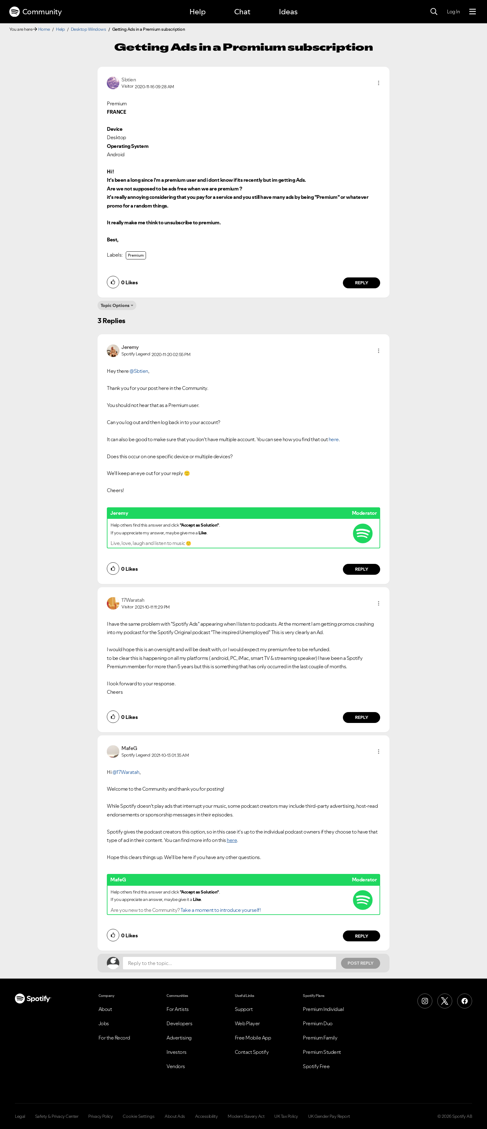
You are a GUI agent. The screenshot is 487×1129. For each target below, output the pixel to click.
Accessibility (206, 1116)
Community (35, 12)
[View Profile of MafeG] (129, 748)
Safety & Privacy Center (57, 1116)
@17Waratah (125, 772)
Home (44, 29)
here (334, 439)
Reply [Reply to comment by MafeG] (361, 936)
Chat (242, 12)
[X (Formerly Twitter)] (444, 1001)
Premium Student (322, 1052)
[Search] (434, 12)
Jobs (103, 1023)
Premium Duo (318, 1023)
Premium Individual (323, 1009)
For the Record (114, 1037)
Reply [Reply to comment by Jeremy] (361, 569)
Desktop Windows (88, 29)
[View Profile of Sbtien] (128, 79)
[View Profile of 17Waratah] (132, 599)
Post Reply (361, 963)
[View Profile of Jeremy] (130, 347)
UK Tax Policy (286, 1116)
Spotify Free (316, 1066)
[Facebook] (464, 1001)
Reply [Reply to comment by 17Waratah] (361, 717)
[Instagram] (424, 1001)
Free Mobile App (253, 1037)
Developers (179, 1023)
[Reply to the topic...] (229, 963)
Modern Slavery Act (246, 1116)
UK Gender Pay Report (329, 1116)
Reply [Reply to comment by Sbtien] (361, 283)
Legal (20, 1116)
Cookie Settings (139, 1116)
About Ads (175, 1116)
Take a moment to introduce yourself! (220, 910)
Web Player (247, 1023)
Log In (453, 11)
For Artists (177, 1009)
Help (197, 12)
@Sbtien (139, 371)
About (105, 1009)
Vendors (175, 1066)
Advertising (179, 1037)
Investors (176, 1052)
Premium (136, 255)
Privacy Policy (100, 1116)
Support (244, 1009)
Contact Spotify (252, 1052)
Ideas (288, 12)
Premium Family (320, 1037)
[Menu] (472, 11)
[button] (378, 83)
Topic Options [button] (115, 305)
